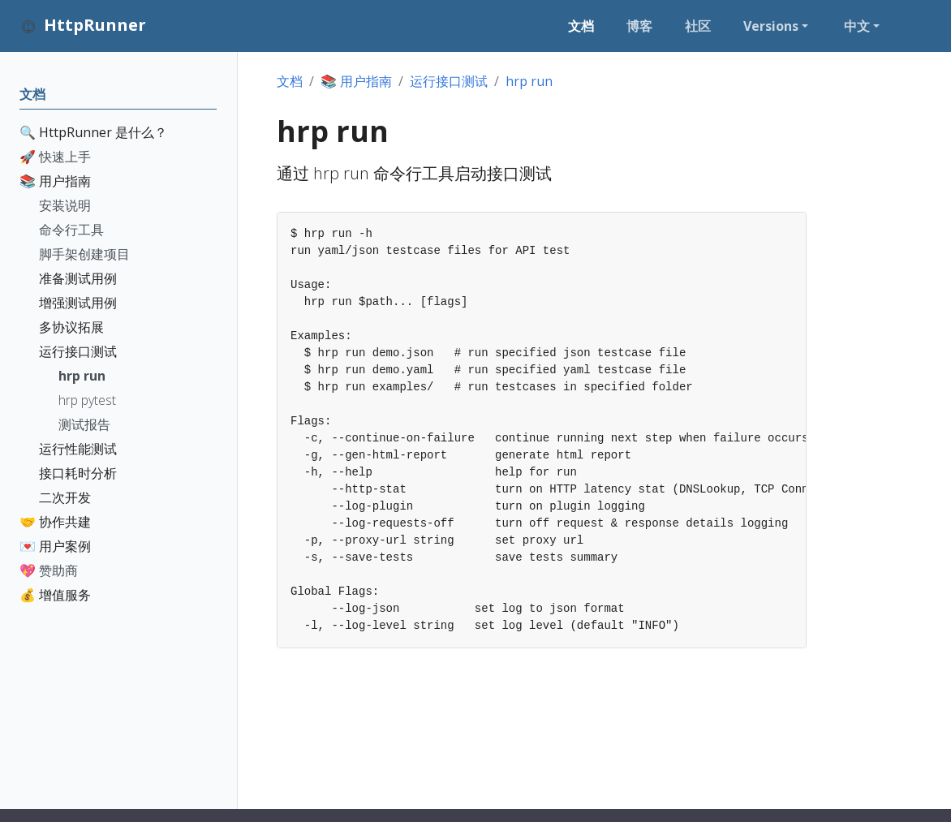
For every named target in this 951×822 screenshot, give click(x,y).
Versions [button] (770, 26)
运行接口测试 (449, 81)
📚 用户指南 (356, 81)
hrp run (529, 81)
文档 (290, 81)
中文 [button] (857, 26)
